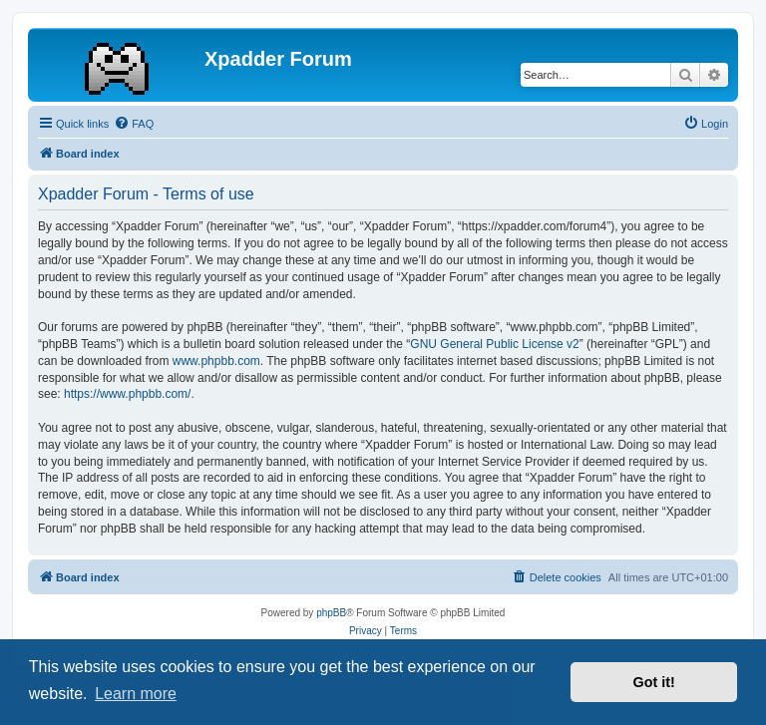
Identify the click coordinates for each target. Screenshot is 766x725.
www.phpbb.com (216, 361)
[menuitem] (134, 124)
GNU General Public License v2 (494, 344)
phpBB (331, 612)
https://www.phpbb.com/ (127, 394)
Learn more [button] (136, 693)
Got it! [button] (654, 682)
